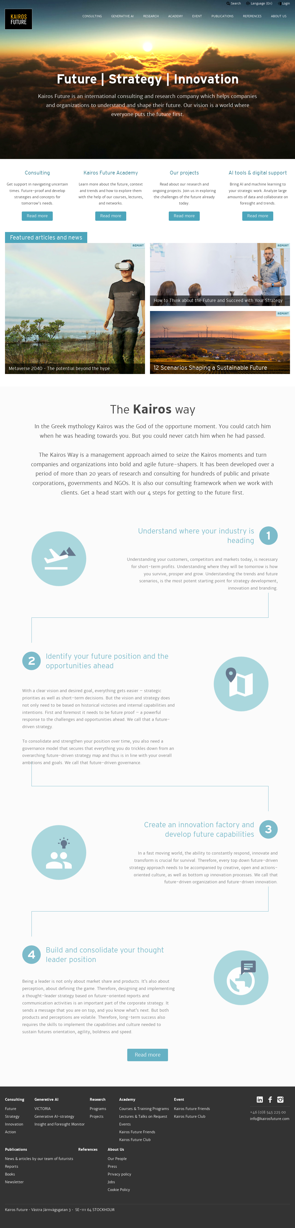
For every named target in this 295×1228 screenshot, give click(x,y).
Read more (37, 215)
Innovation (14, 1124)
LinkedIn (260, 1099)
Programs (98, 1108)
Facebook (270, 1099)
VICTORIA (42, 1108)
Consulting (14, 1099)
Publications (16, 1149)
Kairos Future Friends (137, 1132)
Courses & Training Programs (144, 1108)
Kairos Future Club (135, 1140)
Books (10, 1174)
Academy (127, 1099)
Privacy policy (119, 1174)
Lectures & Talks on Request (143, 1116)
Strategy (12, 1116)
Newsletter (14, 1182)
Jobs (111, 1182)
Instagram (280, 1099)
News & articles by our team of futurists (39, 1158)
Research (98, 1099)
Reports (11, 1166)
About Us (116, 1149)
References (88, 1149)
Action (10, 1132)
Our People (117, 1158)
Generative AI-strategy (54, 1116)
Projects (97, 1116)
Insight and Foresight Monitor (59, 1124)
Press (112, 1166)
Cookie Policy (119, 1190)
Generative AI (46, 1099)
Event (179, 1099)
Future (10, 1108)
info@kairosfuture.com (270, 1118)
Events (125, 1124)
